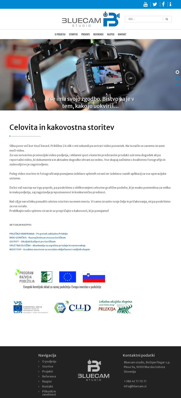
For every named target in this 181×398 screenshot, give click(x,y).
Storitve (73, 34)
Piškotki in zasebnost (49, 393)
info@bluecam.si (135, 386)
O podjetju (60, 34)
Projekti (85, 34)
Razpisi (110, 34)
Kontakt (122, 34)
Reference (98, 34)
